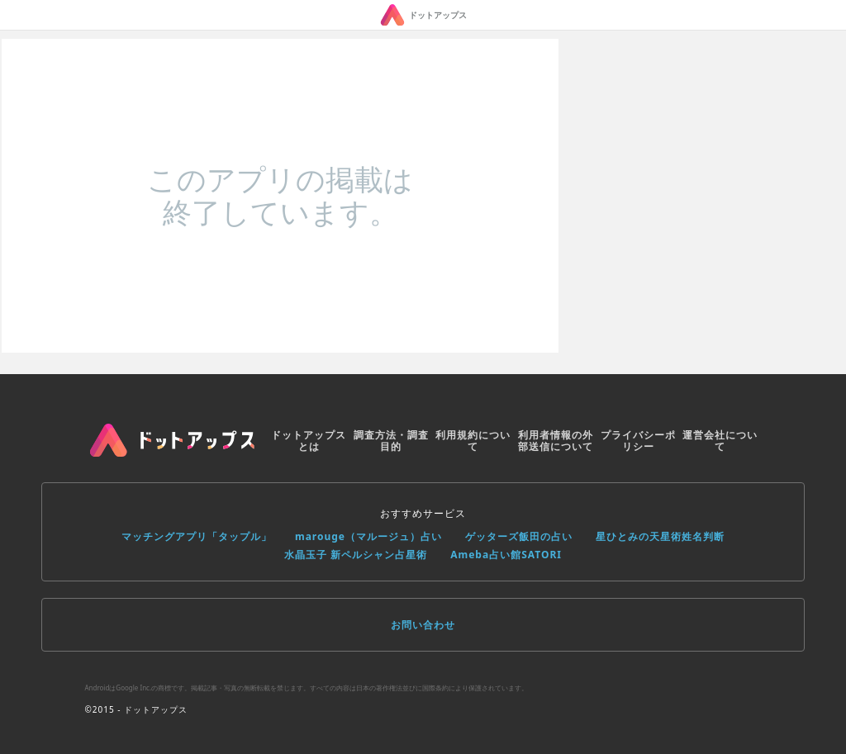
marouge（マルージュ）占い (368, 536)
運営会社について (720, 440)
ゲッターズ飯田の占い (519, 536)
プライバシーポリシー (638, 440)
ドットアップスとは (308, 440)
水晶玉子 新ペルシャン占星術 (355, 555)
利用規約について (473, 440)
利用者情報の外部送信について (555, 440)
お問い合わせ (423, 625)
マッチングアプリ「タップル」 (196, 536)
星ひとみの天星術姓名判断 (660, 536)
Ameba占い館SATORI (506, 555)
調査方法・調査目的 (391, 440)
